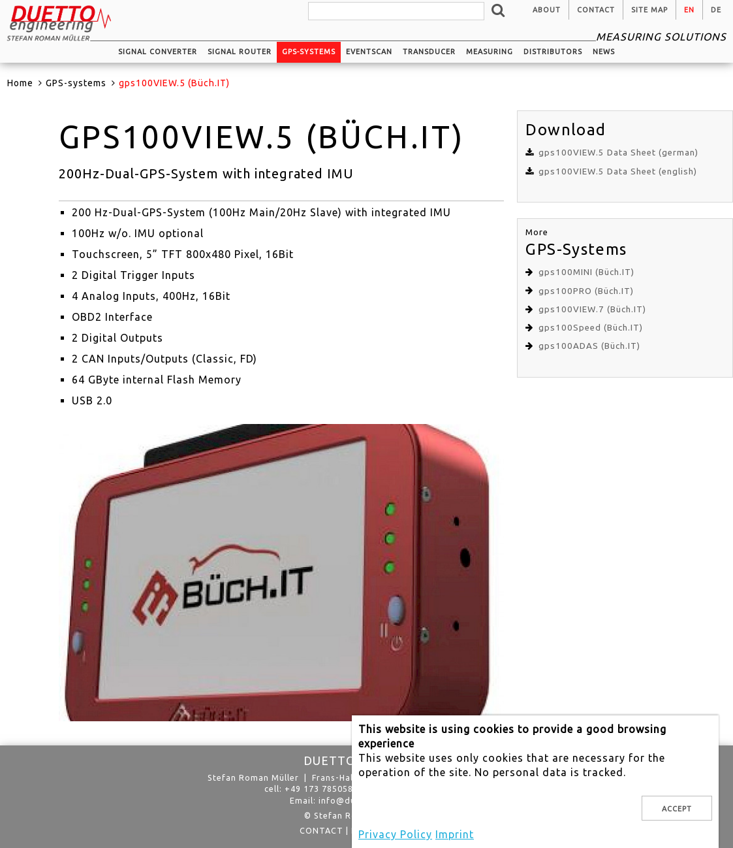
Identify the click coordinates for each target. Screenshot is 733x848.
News (604, 52)
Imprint (454, 834)
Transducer (429, 52)
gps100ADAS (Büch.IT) (589, 346)
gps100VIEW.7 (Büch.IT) (592, 309)
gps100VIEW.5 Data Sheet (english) (617, 171)
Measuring (489, 52)
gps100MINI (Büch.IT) (586, 272)
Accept (677, 809)
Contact (596, 10)
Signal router (240, 52)
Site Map (649, 10)
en (689, 10)
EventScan (369, 52)
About (547, 10)
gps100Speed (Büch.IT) (590, 328)
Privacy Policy (395, 834)
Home (20, 83)
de (716, 10)
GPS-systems (308, 52)
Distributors (552, 52)
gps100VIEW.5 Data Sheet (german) (618, 152)
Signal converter (157, 52)
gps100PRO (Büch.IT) (586, 291)
